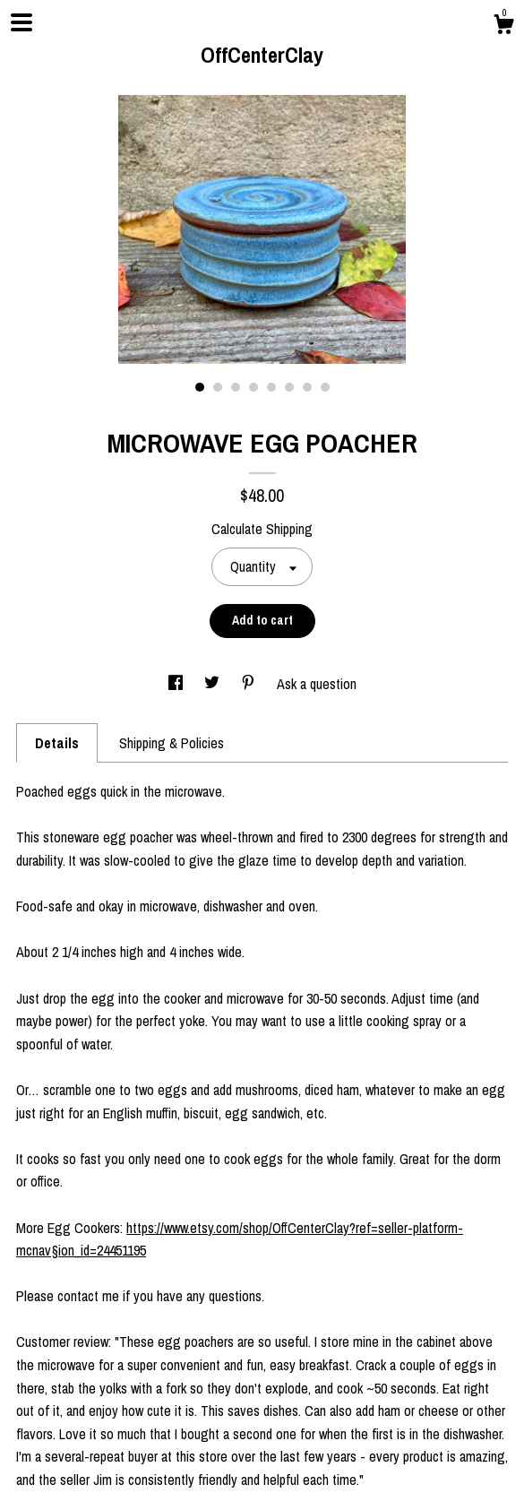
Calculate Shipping (262, 529)
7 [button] (307, 387)
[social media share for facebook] (177, 684)
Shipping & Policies (171, 743)
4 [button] (253, 387)
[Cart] (503, 26)
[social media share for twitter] (213, 684)
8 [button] (325, 387)
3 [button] (235, 387)
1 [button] (199, 387)
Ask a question (316, 684)
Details (57, 743)
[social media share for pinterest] (250, 684)
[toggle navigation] (21, 22)
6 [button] (289, 387)
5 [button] (271, 387)
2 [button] (217, 387)
